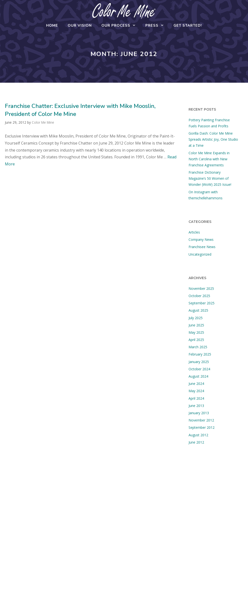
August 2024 (198, 376)
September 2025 (202, 303)
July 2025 (196, 318)
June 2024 (196, 383)
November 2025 (201, 288)
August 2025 (198, 310)
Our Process (121, 25)
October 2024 (199, 369)
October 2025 (199, 295)
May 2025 (196, 332)
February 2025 (200, 354)
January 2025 (199, 361)
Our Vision (80, 25)
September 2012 (202, 427)
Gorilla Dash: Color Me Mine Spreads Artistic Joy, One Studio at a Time (213, 139)
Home (52, 25)
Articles (194, 232)
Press (157, 25)
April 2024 (196, 398)
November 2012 (201, 420)
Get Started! (188, 25)
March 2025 (198, 347)
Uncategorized (200, 254)
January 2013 (199, 413)
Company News (201, 239)
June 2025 (196, 325)
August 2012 (198, 435)
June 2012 (196, 442)
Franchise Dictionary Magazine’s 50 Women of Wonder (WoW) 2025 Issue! (210, 178)
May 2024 (196, 391)
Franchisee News (202, 246)
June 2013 (196, 405)
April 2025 (196, 339)
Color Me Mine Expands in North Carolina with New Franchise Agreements (209, 159)
